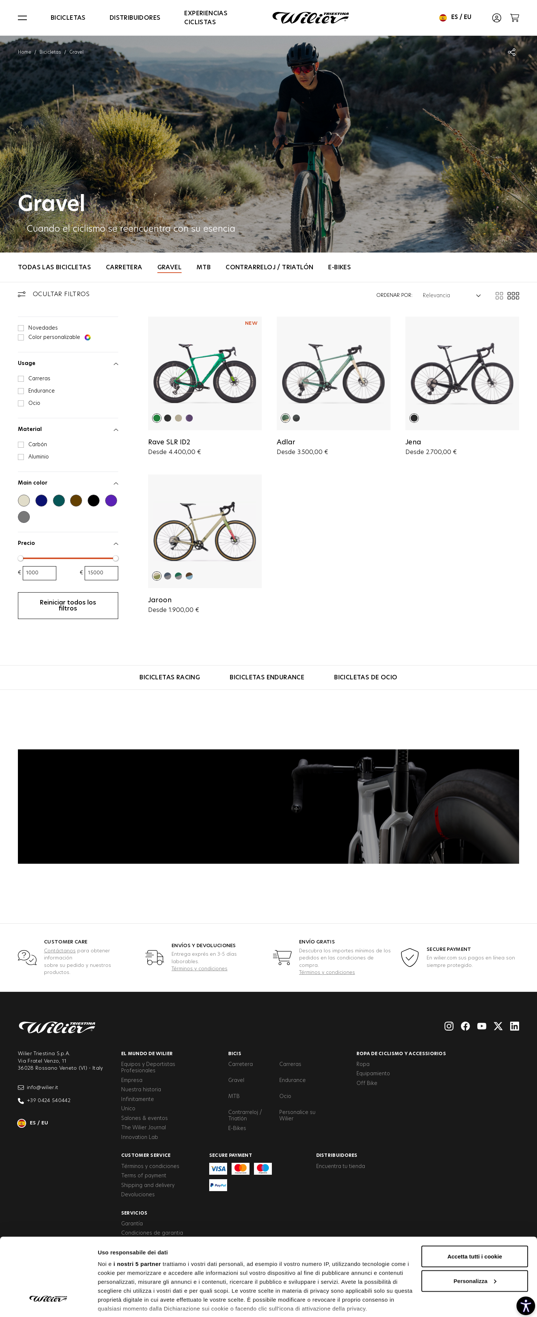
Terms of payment (143, 1175)
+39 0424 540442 (44, 1101)
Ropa (363, 1064)
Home (24, 52)
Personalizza (474, 1237)
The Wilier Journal (143, 1127)
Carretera (124, 267)
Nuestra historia (141, 1089)
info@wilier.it (38, 1088)
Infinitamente (137, 1099)
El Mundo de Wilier (147, 1053)
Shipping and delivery (148, 1185)
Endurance (292, 1080)
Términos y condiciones (199, 969)
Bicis (235, 1053)
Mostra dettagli (118, 1302)
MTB (204, 267)
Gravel (169, 267)
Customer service (146, 1155)
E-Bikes (339, 267)
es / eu (455, 18)
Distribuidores (135, 18)
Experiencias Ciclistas (205, 17)
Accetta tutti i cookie (475, 1212)
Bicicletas (68, 18)
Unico (128, 1108)
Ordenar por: (394, 295)
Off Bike (367, 1083)
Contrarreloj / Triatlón (269, 267)
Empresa (131, 1080)
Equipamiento (373, 1073)
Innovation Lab (139, 1137)
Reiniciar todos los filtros (68, 606)
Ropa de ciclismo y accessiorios (401, 1053)
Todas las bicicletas (54, 267)
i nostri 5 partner (137, 1220)
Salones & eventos (144, 1118)
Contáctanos (60, 951)
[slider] (20, 558)
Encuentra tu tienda (340, 1166)
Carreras (290, 1064)
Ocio (285, 1096)
